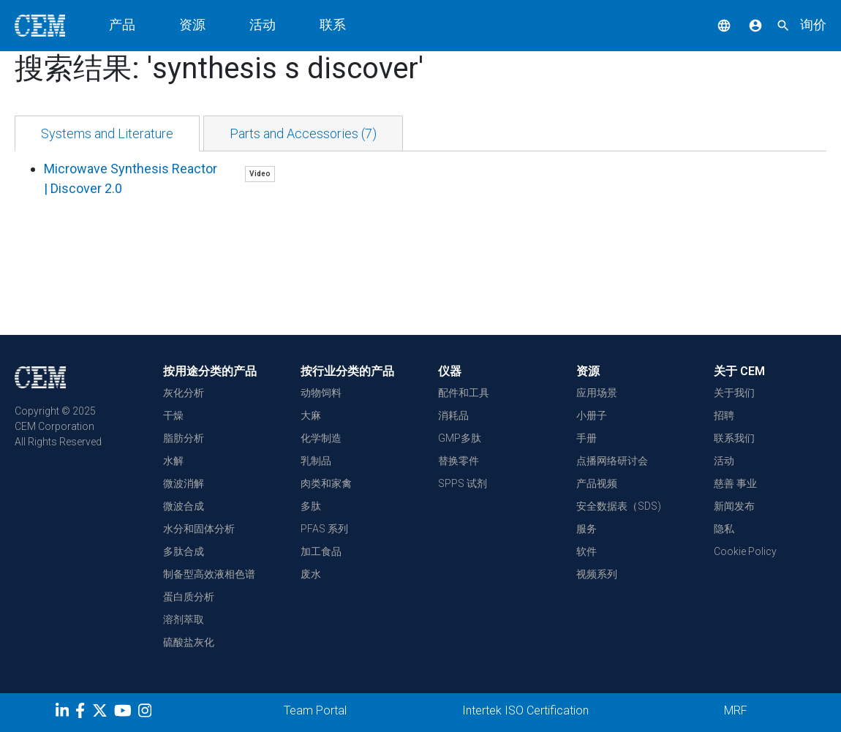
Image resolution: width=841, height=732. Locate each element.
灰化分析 (183, 393)
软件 (586, 551)
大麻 (311, 415)
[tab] (107, 133)
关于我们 (734, 393)
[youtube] (124, 713)
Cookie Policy (745, 551)
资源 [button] (192, 24)
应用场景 (596, 393)
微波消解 (183, 483)
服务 (586, 529)
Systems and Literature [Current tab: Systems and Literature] (107, 133)
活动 (262, 24)
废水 (311, 574)
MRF (735, 710)
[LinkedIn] (64, 713)
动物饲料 (321, 393)
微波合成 (183, 506)
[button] (713, 24)
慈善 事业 (735, 483)
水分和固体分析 (199, 529)
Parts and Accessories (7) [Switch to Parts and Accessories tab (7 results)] (303, 133)
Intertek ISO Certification (525, 710)
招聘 (724, 415)
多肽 (311, 506)
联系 (333, 24)
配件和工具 (463, 393)
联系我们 (734, 438)
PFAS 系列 (324, 529)
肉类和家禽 (326, 483)
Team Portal (315, 710)
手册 (586, 438)
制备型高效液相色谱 (209, 574)
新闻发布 (734, 506)
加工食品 (321, 551)
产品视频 (596, 483)
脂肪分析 (183, 438)
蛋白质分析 (188, 597)
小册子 (591, 415)
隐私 (724, 529)
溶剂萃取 (183, 619)
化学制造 (321, 438)
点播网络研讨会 (612, 461)
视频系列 (596, 574)
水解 (173, 461)
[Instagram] (146, 713)
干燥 (173, 415)
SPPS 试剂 (462, 483)
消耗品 (453, 415)
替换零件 (458, 461)
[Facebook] (83, 713)
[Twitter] (101, 713)
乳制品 (316, 461)
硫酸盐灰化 (188, 642)
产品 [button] (122, 24)
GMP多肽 (459, 438)
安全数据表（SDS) (618, 506)
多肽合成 (183, 551)
